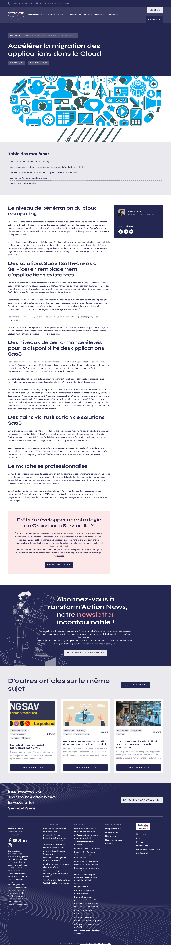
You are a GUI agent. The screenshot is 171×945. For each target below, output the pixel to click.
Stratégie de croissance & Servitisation (54, 852)
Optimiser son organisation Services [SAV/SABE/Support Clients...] (55, 874)
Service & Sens (15, 36)
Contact (154, 19)
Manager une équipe (83, 910)
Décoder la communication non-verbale (86, 869)
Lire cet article (32, 767)
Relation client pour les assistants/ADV (84, 891)
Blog (27, 36)
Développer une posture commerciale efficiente (85, 830)
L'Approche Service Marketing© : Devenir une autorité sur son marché (54, 838)
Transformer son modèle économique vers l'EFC (54, 846)
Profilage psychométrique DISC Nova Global (54, 830)
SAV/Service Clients (18, 730)
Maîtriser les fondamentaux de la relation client (86, 836)
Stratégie (67, 734)
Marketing (26, 738)
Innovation (15, 738)
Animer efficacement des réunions (85, 843)
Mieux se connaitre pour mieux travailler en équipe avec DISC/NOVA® (85, 877)
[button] (36, 15)
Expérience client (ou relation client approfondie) (56, 865)
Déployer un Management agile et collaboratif (54, 859)
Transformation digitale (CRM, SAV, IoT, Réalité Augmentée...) (56, 881)
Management (69, 730)
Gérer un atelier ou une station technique (87, 932)
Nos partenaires (112, 832)
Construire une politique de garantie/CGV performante (86, 905)
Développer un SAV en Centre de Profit (87, 925)
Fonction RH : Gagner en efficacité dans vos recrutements (85, 855)
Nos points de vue (113, 828)
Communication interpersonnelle (81, 885)
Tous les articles (135, 684)
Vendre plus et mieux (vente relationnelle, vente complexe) (87, 919)
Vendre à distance (82, 914)
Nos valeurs (110, 836)
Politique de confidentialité (148, 849)
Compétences (122, 730)
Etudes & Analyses (18, 734)
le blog (155, 10)
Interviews (140, 842)
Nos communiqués (113, 840)
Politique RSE (142, 853)
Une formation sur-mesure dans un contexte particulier (86, 862)
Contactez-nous (59, 564)
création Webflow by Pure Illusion (95, 944)
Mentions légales (143, 846)
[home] (18, 15)
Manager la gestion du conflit (87, 848)
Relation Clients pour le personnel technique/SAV (85, 898)
